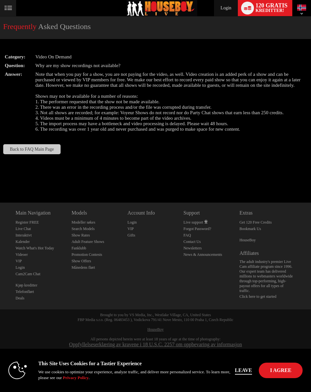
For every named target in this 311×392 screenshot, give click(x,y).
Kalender (22, 241)
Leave (243, 370)
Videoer (21, 254)
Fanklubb (79, 248)
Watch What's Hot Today (34, 248)
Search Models (83, 228)
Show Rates (81, 235)
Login (225, 7)
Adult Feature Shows (88, 241)
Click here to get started (258, 296)
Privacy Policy (76, 377)
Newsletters (192, 248)
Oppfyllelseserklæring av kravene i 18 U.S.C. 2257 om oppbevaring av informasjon (155, 344)
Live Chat (23, 228)
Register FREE (27, 222)
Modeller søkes (83, 222)
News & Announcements (202, 254)
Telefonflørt (24, 291)
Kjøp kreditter (26, 285)
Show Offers (81, 261)
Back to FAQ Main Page (32, 149)
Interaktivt (23, 235)
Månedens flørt (83, 267)
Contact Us (192, 241)
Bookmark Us (250, 228)
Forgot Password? (197, 228)
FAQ (187, 235)
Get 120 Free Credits (255, 222)
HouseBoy (247, 240)
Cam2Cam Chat (27, 274)
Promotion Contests (87, 254)
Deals (19, 298)
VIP (18, 261)
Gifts (131, 235)
